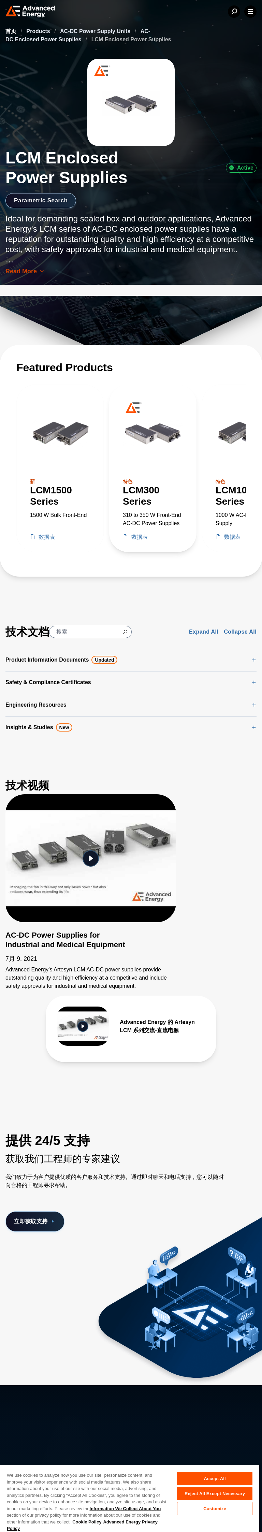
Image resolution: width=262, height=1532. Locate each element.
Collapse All (240, 632)
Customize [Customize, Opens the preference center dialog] (214, 1508)
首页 (11, 31)
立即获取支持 (35, 1221)
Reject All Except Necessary (215, 1493)
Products (39, 31)
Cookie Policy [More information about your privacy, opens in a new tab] (86, 1521)
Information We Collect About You (125, 1508)
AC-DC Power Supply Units (96, 31)
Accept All (214, 1478)
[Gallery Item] (131, 1026)
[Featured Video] (90, 858)
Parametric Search (42, 200)
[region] (129, 1498)
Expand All (203, 632)
